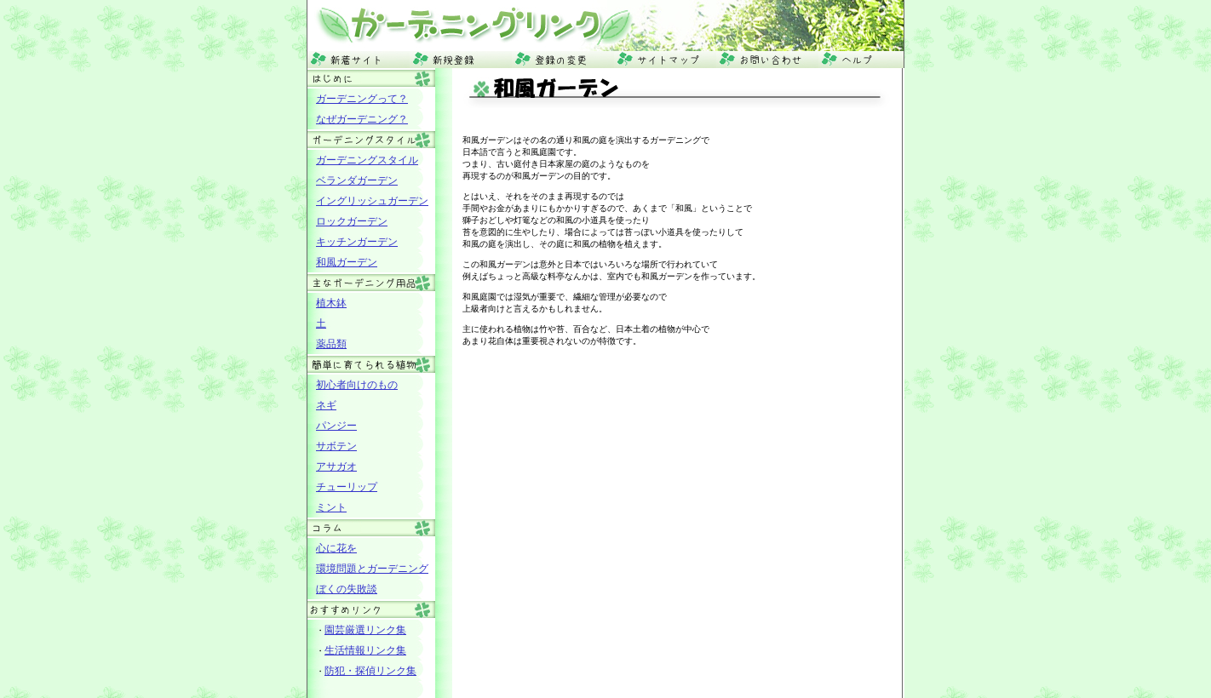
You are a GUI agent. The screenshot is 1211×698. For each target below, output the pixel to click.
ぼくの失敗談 (346, 589)
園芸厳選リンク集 (365, 630)
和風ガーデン (346, 262)
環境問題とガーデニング (372, 569)
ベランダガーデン (357, 180)
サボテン (336, 446)
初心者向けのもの (357, 385)
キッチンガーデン (357, 242)
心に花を (336, 548)
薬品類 (331, 344)
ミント (331, 507)
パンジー (336, 426)
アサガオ (336, 466)
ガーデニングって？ (362, 99)
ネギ (326, 405)
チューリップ (346, 487)
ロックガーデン (351, 221)
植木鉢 (331, 303)
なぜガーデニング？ (362, 119)
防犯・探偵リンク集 (370, 671)
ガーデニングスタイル (367, 160)
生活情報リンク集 (365, 650)
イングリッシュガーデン (372, 201)
